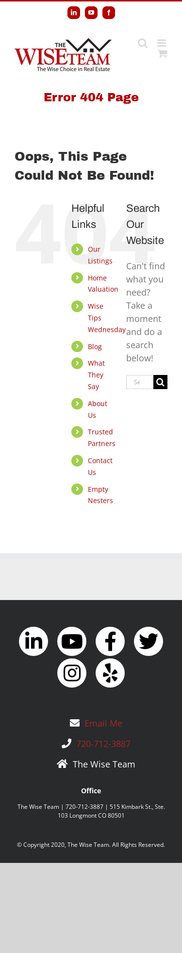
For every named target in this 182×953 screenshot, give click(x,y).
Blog (95, 346)
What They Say (96, 374)
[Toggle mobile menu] (162, 43)
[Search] (160, 382)
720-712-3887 (103, 743)
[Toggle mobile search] (143, 43)
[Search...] (139, 382)
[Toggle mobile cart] (162, 53)
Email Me (103, 723)
